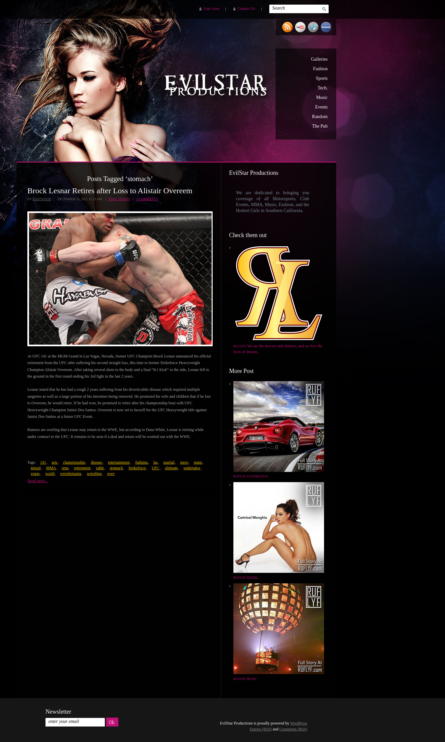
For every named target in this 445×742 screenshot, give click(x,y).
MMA (112, 199)
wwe (111, 473)
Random (320, 116)
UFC (155, 468)
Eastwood (42, 199)
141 (43, 462)
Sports (322, 78)
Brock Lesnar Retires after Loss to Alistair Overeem (110, 190)
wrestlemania (70, 473)
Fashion (320, 68)
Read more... (38, 481)
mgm (198, 462)
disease (96, 462)
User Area (211, 8)
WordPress (298, 723)
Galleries (319, 59)
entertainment (119, 462)
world (49, 473)
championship (74, 462)
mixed (36, 468)
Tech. (322, 87)
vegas (35, 473)
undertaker (192, 468)
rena (65, 468)
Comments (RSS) (293, 729)
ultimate (171, 468)
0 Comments (147, 199)
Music (322, 97)
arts (54, 462)
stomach (116, 468)
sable (100, 468)
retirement (82, 468)
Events (321, 107)
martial (168, 462)
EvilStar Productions (217, 86)
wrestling (94, 473)
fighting (141, 462)
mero (184, 462)
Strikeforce (137, 468)
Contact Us (246, 8)
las (155, 462)
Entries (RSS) (261, 729)
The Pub (320, 126)
